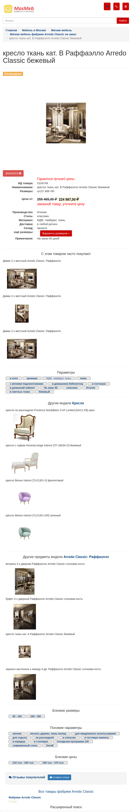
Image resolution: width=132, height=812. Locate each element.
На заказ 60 (51, 387)
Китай (49, 745)
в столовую (41, 741)
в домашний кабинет (22, 387)
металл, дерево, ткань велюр (48, 733)
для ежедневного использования (95, 733)
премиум (32, 378)
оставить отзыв (59, 777)
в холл (14, 378)
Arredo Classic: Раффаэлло (86, 557)
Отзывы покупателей (27, 777)
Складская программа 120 (73, 741)
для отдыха (20, 737)
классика (71, 387)
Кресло (78, 403)
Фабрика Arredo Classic (25, 797)
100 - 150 (35, 716)
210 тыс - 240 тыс (23, 762)
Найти (123, 20)
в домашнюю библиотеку (67, 383)
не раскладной (45, 737)
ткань (83, 378)
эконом (17, 733)
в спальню (69, 737)
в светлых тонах (20, 391)
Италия (90, 387)
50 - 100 (17, 716)
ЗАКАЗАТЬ (13, 173)
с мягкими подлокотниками (26, 383)
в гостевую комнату (96, 737)
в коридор (19, 741)
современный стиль (25, 745)
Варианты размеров (56, 233)
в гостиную (99, 383)
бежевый (44, 391)
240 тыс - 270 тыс (53, 762)
